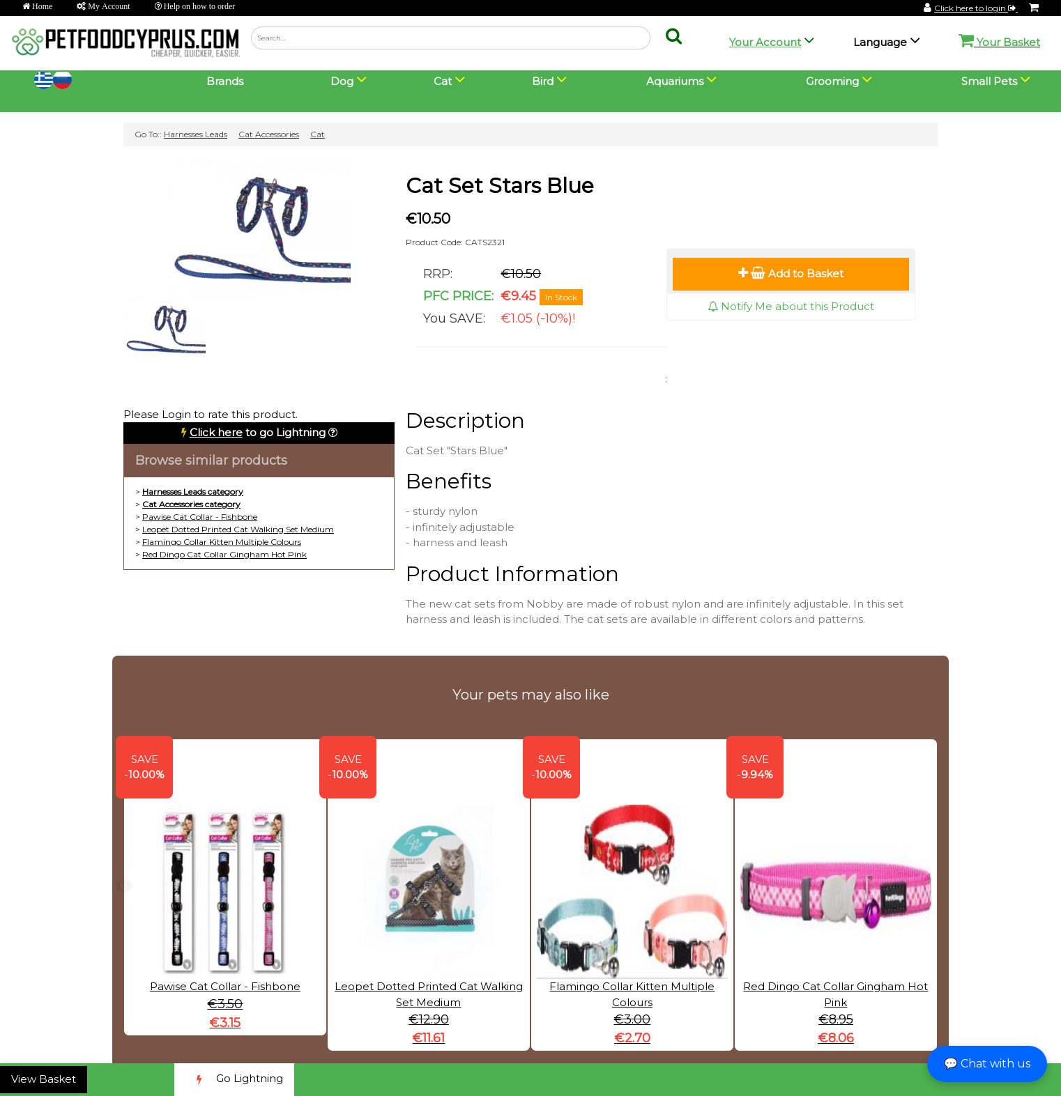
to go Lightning (258, 432)
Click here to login (976, 8)
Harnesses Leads (195, 134)
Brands (224, 81)
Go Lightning (234, 1079)
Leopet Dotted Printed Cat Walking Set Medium (238, 529)
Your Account (765, 42)
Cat (317, 134)
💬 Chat (987, 1063)
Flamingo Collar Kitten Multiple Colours (221, 542)
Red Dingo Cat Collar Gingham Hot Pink (224, 554)
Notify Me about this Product (791, 306)
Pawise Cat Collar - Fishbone (199, 516)
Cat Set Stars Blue (500, 186)
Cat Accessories (268, 134)
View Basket (43, 1079)
